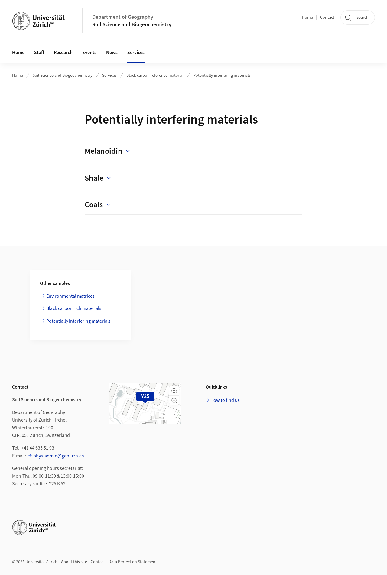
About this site (74, 562)
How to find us (225, 400)
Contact (327, 18)
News (112, 52)
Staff (39, 52)
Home (307, 18)
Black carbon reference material (155, 76)
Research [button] (63, 52)
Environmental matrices (70, 296)
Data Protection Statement (133, 562)
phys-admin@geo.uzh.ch (58, 456)
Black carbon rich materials (73, 308)
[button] (174, 391)
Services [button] (136, 52)
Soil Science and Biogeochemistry (131, 24)
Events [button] (89, 52)
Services (109, 76)
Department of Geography (122, 17)
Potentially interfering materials (222, 76)
